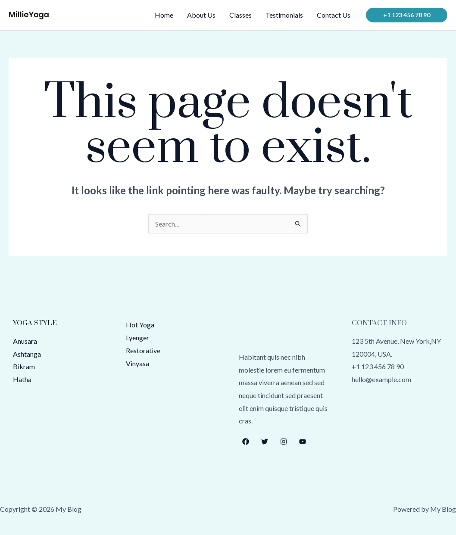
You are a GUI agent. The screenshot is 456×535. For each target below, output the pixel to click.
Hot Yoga (140, 324)
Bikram (24, 366)
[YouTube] (302, 441)
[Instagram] (283, 441)
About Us (201, 15)
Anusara (25, 341)
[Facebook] (246, 441)
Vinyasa (137, 363)
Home (164, 15)
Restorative (143, 350)
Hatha (22, 379)
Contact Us (333, 15)
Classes (240, 15)
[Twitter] (265, 441)
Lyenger (137, 337)
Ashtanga (27, 354)
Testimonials (284, 15)
